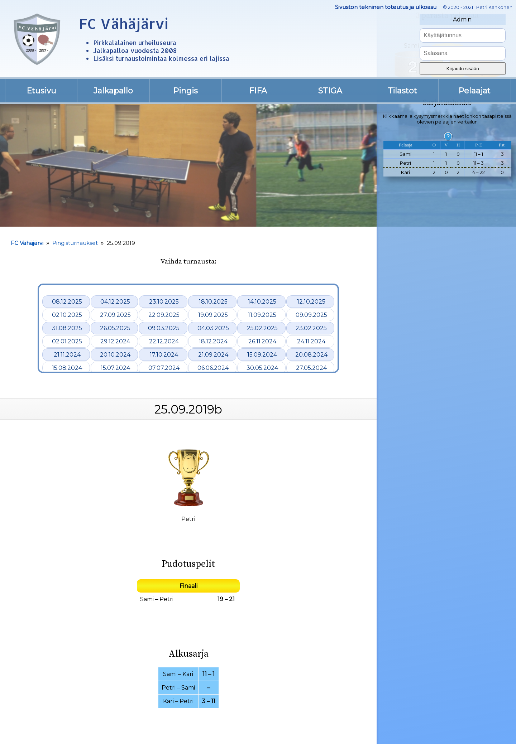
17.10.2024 (164, 354)
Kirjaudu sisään (462, 68)
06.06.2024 (213, 367)
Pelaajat (474, 91)
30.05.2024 (262, 367)
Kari (187, 674)
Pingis (185, 91)
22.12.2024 (164, 341)
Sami (147, 599)
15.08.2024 (67, 367)
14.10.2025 (262, 301)
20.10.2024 (115, 354)
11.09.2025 (262, 314)
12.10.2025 (311, 301)
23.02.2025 (311, 328)
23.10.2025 (164, 301)
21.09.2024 (213, 354)
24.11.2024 (311, 341)
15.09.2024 (262, 354)
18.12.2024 (213, 341)
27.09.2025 (115, 314)
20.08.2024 (311, 354)
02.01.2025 (67, 341)
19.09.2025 (213, 314)
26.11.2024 (262, 341)
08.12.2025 (67, 301)
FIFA (258, 91)
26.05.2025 (115, 328)
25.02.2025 (262, 328)
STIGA (330, 91)
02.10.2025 (67, 314)
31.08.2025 (67, 328)
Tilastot (402, 91)
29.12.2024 (115, 341)
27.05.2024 (311, 367)
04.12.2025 (115, 301)
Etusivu (41, 91)
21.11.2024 (67, 354)
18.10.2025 (213, 301)
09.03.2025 (164, 328)
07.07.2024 (164, 367)
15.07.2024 (115, 367)
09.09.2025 (311, 314)
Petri (166, 599)
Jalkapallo (113, 91)
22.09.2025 (164, 314)
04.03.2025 (213, 328)
